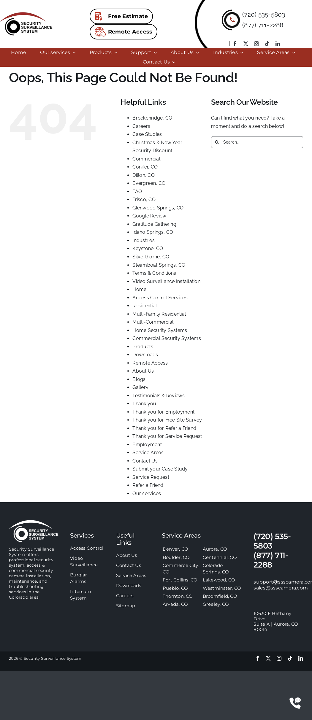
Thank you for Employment (163, 412)
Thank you (144, 403)
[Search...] (257, 142)
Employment (146, 444)
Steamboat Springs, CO (158, 265)
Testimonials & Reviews (158, 395)
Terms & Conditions (154, 273)
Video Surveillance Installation (166, 281)
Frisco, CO (143, 199)
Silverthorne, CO (150, 257)
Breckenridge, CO (152, 118)
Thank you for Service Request (167, 436)
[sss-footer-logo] (33, 522)
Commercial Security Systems (166, 338)
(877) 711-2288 (262, 25)
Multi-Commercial (152, 322)
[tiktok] (267, 43)
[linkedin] (277, 43)
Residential (144, 306)
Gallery (140, 387)
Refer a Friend (147, 485)
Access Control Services (160, 298)
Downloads (145, 354)
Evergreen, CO (148, 183)
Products (142, 346)
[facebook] (234, 43)
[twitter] (245, 43)
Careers (141, 126)
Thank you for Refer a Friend (164, 428)
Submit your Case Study (160, 469)
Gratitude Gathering (154, 224)
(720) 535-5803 (263, 14)
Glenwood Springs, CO (157, 208)
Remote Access (150, 363)
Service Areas (148, 452)
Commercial (146, 159)
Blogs (138, 379)
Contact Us (144, 461)
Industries (143, 240)
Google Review (149, 216)
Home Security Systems (159, 330)
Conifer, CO (145, 167)
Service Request (150, 477)
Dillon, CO (143, 175)
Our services (146, 493)
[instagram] (256, 43)
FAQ (137, 191)
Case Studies (147, 134)
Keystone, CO (147, 248)
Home (139, 289)
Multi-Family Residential (159, 314)
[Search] (217, 142)
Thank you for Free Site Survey (167, 420)
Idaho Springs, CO (152, 232)
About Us (143, 371)
